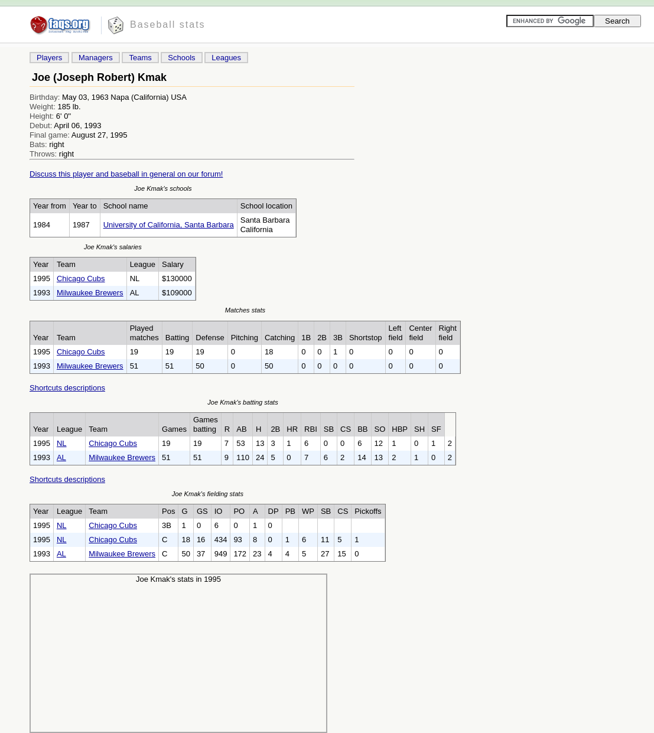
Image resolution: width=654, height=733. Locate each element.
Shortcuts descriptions (67, 387)
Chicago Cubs (81, 278)
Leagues (226, 57)
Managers (96, 57)
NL (62, 443)
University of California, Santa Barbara (168, 224)
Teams (140, 57)
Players (49, 57)
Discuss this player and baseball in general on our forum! (126, 174)
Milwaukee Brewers (90, 292)
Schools (181, 57)
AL (61, 457)
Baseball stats (168, 24)
